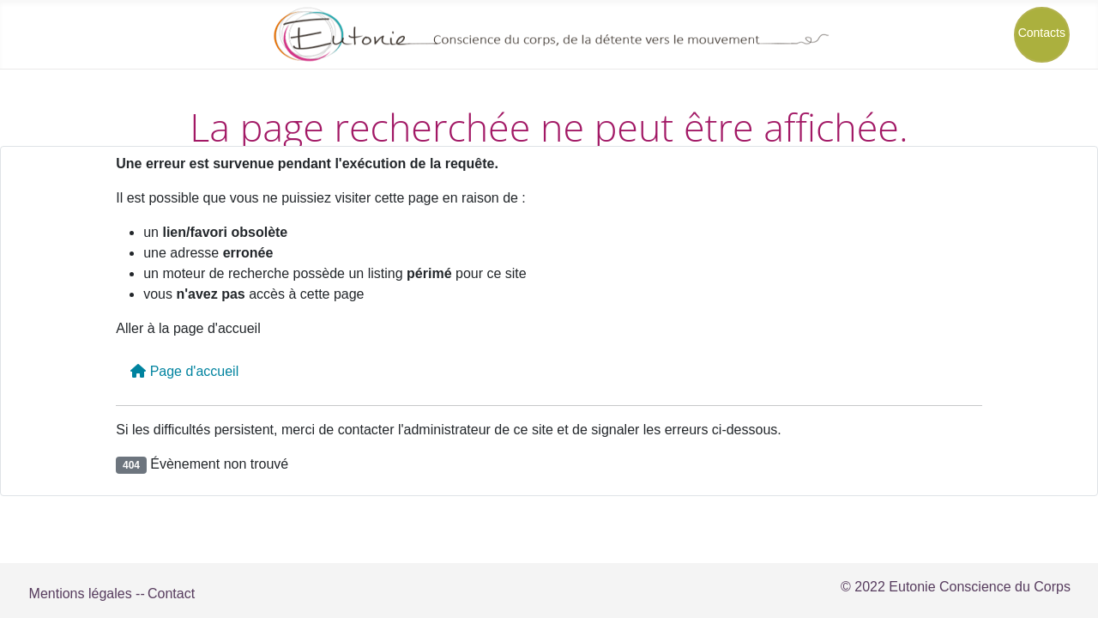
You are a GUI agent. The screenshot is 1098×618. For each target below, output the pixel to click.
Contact (171, 593)
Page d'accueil (184, 371)
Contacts (1041, 32)
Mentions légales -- (87, 593)
